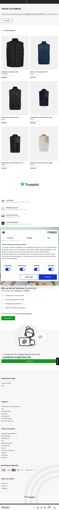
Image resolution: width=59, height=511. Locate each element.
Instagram (4, 488)
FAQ (2, 409)
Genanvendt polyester (8, 450)
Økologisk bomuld (6, 443)
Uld (2, 441)
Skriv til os (29, 361)
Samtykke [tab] (10, 238)
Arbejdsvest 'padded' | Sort (9, 72)
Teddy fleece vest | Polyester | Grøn (12, 163)
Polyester (4, 453)
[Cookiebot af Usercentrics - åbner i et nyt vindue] (49, 232)
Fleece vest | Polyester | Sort (10, 117)
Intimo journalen (6, 383)
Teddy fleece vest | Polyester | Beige (41, 163)
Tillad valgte (29, 277)
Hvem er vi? (4, 483)
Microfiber (4, 455)
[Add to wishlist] (27, 37)
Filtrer (58, 361)
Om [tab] (49, 238)
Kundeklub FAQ (5, 411)
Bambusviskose (6, 436)
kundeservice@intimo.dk (17, 357)
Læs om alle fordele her (24, 314)
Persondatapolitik (6, 418)
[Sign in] (38, 507)
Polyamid (4, 457)
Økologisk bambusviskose (9, 433)
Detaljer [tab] (29, 238)
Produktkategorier (8, 30)
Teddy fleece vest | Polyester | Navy (41, 117)
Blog (2, 385)
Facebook (4, 486)
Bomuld (3, 448)
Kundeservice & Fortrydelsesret (10, 406)
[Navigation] (55, 507)
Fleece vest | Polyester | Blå (38, 72)
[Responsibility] (45, 507)
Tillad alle (48, 277)
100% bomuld (5, 445)
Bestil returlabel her (7, 421)
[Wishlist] (41, 507)
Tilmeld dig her (8, 318)
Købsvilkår (4, 414)
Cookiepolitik (5, 416)
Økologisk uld (5, 438)
